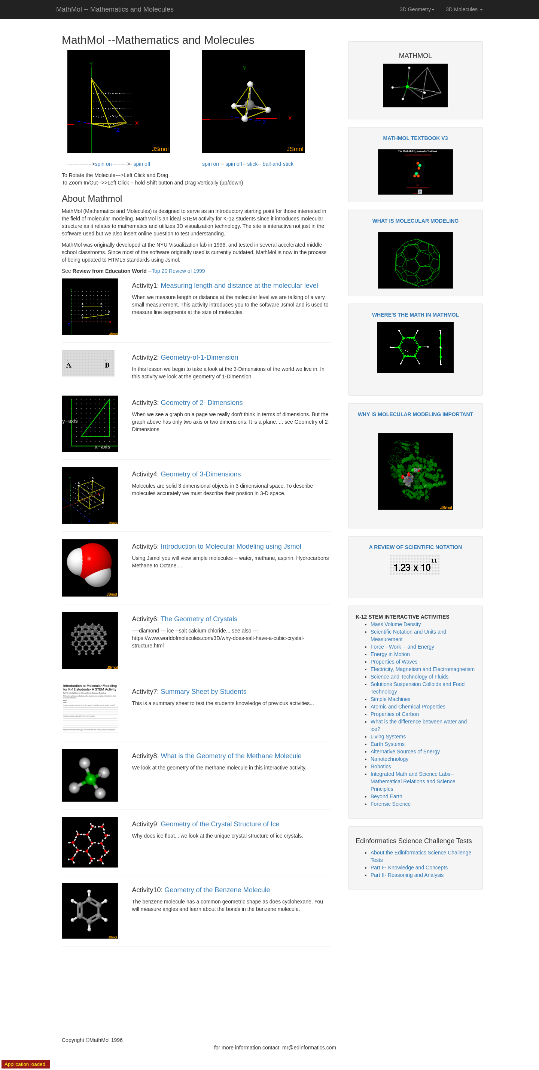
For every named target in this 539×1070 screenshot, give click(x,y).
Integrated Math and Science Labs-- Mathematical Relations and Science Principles (413, 781)
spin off (142, 164)
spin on (103, 164)
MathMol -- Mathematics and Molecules (115, 9)
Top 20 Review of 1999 (178, 271)
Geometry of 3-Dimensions (201, 474)
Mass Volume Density (396, 624)
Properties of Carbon (395, 714)
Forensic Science (391, 804)
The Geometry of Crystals (199, 619)
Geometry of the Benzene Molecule (217, 890)
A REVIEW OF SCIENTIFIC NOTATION (415, 547)
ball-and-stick (278, 164)
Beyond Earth (386, 796)
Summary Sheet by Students (204, 691)
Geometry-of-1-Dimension (199, 357)
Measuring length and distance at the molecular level (239, 285)
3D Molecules (464, 9)
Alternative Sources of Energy (405, 752)
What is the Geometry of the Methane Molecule (231, 756)
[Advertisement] (415, 949)
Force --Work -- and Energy (402, 647)
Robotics (381, 766)
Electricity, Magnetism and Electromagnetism (423, 669)
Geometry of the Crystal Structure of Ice (220, 824)
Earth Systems (388, 744)
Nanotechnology (389, 759)
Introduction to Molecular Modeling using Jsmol (231, 546)
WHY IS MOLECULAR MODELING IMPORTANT (415, 414)
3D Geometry (417, 9)
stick (252, 164)
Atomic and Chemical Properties (408, 707)
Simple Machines (391, 699)
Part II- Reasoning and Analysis (407, 875)
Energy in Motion (390, 654)
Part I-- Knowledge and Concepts (409, 868)
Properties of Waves (394, 662)
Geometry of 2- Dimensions (202, 402)
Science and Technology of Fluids (409, 677)
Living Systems (388, 737)
